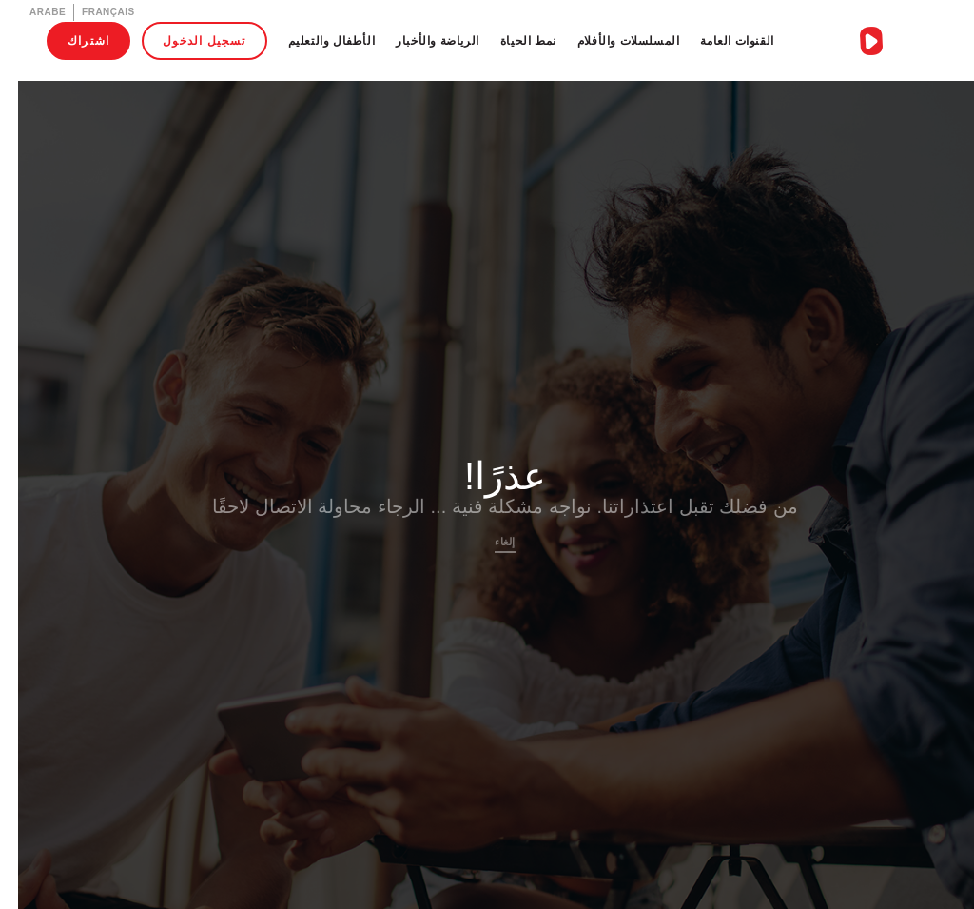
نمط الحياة (510, 40)
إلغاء (487, 542)
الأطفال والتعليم (314, 40)
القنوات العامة (718, 40)
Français (90, 12)
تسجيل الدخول (186, 40)
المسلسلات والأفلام (610, 40)
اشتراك (70, 40)
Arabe (29, 12)
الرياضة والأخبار (419, 40)
